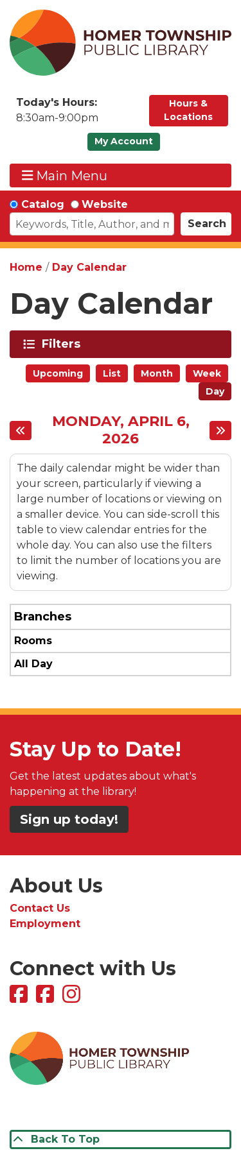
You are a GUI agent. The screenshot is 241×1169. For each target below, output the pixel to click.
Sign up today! (69, 819)
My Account (123, 141)
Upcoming (58, 373)
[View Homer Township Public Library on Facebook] (20, 998)
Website (105, 204)
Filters (63, 344)
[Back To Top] (120, 1139)
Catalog (42, 204)
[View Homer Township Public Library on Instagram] (73, 998)
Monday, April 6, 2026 (121, 430)
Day (215, 391)
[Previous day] (20, 430)
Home (26, 267)
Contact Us (40, 908)
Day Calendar (89, 267)
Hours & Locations (188, 110)
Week (207, 373)
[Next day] (220, 430)
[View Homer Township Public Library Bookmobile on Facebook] (46, 998)
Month (157, 373)
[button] (76, 114)
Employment (45, 923)
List (112, 373)
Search (207, 224)
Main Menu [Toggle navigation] (65, 175)
